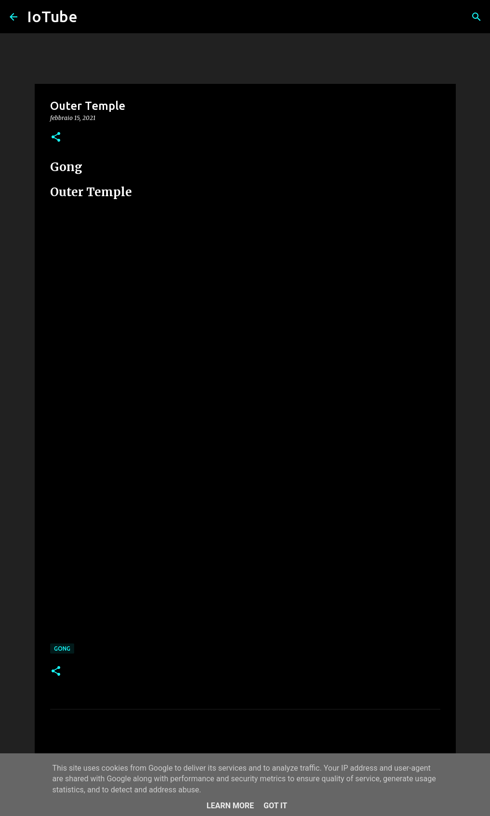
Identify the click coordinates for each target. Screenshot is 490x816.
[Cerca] (476, 16)
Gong (62, 648)
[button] (56, 137)
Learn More (230, 805)
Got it (275, 805)
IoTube (52, 16)
